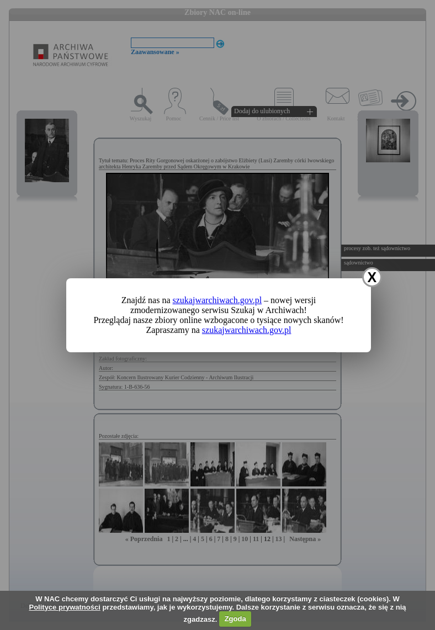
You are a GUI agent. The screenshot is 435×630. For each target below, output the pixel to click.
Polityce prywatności (64, 607)
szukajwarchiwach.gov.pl (217, 300)
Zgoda (235, 619)
